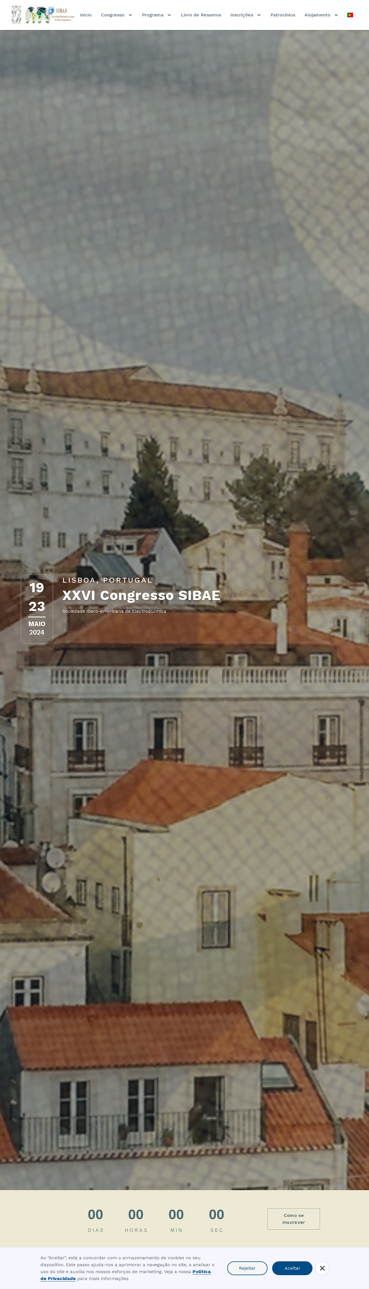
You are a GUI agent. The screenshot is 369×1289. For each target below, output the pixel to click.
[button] (116, 15)
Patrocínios (282, 15)
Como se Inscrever (294, 1219)
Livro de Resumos (201, 15)
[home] (43, 15)
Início (86, 15)
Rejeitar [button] (247, 1268)
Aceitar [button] (292, 1268)
